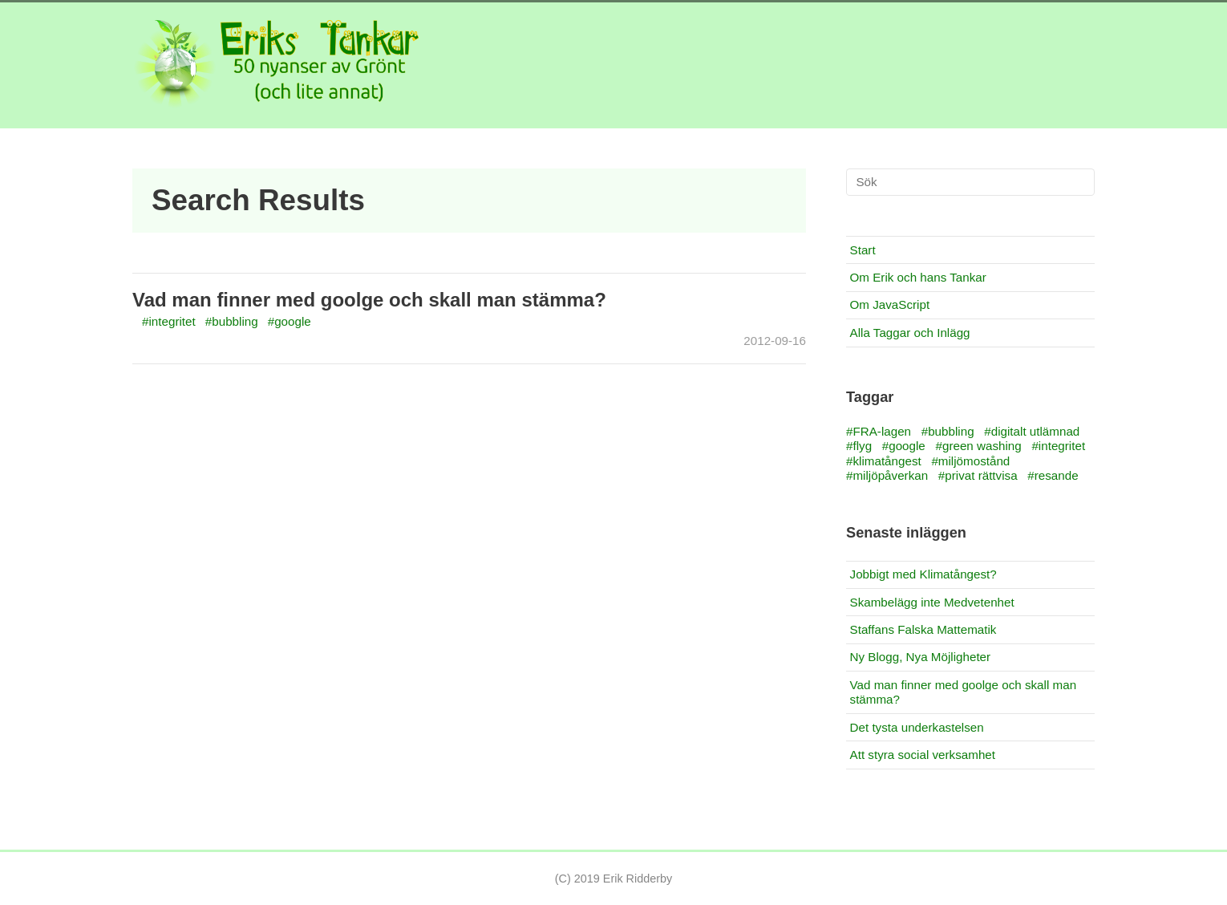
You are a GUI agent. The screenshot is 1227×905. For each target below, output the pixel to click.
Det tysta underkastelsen (917, 727)
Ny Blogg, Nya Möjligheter (920, 657)
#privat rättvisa (978, 475)
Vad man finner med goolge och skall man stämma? (369, 299)
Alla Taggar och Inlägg (910, 332)
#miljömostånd (970, 461)
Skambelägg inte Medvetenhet (932, 602)
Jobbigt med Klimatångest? (923, 574)
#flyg (859, 445)
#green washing (979, 445)
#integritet (169, 321)
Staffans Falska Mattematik (923, 629)
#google (289, 321)
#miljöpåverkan (887, 475)
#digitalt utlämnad (1031, 431)
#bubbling (231, 321)
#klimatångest (883, 461)
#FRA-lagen (878, 431)
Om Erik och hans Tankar (918, 277)
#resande (1052, 475)
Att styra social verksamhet (922, 754)
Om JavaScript (890, 304)
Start (863, 250)
